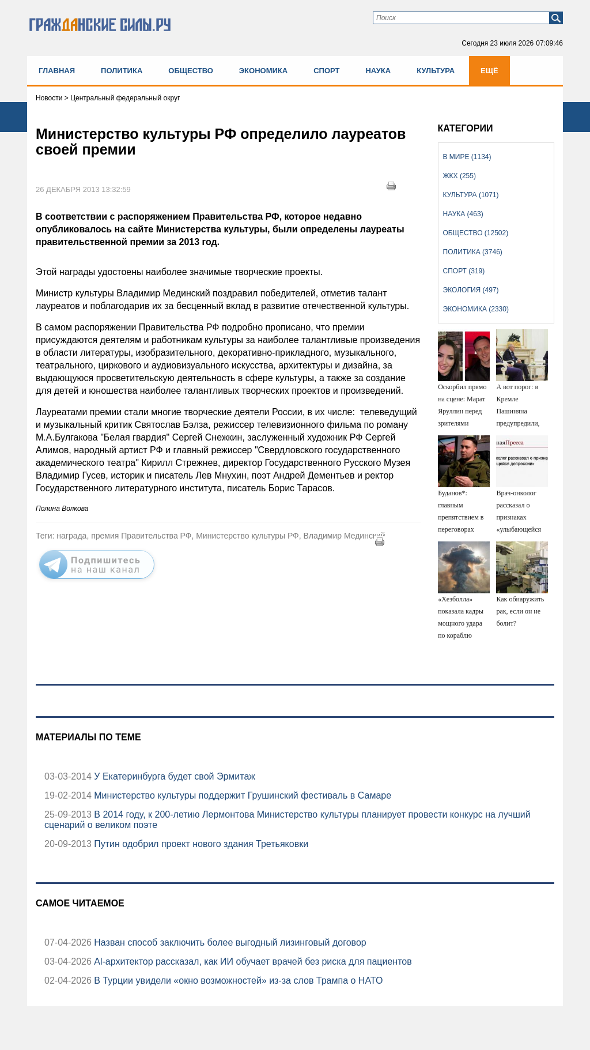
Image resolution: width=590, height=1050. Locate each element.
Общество (190, 70)
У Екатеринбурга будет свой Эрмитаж (173, 776)
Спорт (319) (464, 271)
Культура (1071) (471, 195)
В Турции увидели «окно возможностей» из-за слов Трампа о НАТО (237, 980)
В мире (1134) (467, 157)
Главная (57, 70)
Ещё (489, 70)
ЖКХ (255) (459, 176)
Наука (378, 70)
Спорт (326, 70)
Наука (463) (463, 214)
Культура (436, 70)
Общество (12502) (476, 233)
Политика (121, 70)
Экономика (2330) (476, 309)
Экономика (263, 70)
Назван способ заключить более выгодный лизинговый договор (229, 942)
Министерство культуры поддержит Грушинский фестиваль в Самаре (241, 795)
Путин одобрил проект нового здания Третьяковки (200, 844)
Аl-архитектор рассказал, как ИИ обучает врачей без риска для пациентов (252, 961)
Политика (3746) (472, 252)
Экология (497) (471, 290)
